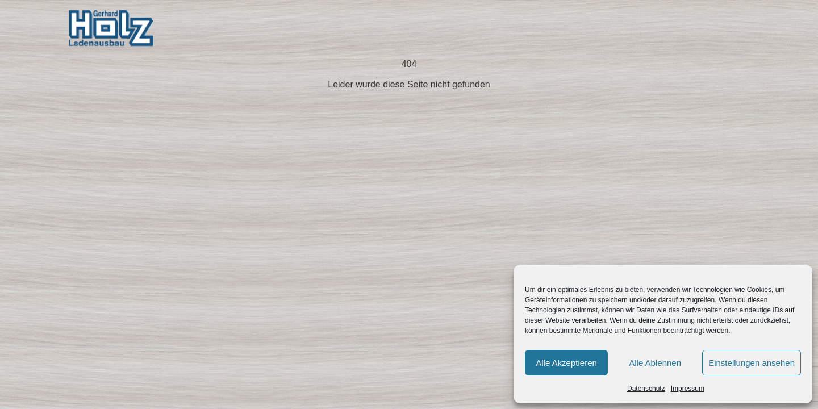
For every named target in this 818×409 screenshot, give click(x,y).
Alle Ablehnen (655, 363)
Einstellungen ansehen (751, 363)
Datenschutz (646, 389)
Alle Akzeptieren (566, 363)
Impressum (687, 389)
